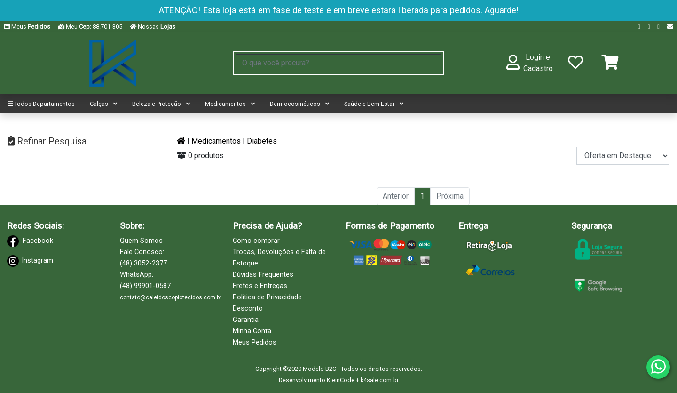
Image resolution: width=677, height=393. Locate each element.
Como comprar (256, 240)
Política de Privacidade (267, 297)
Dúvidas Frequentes (263, 274)
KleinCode (340, 380)
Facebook (38, 240)
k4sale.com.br (380, 380)
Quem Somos (141, 240)
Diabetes (262, 140)
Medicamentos (216, 140)
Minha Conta (252, 331)
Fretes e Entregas (260, 285)
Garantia (246, 319)
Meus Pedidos (254, 342)
